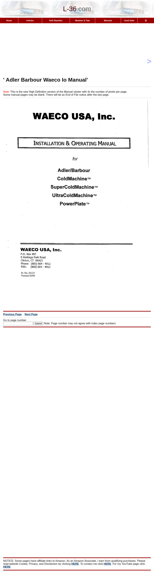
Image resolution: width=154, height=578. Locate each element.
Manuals (108, 20)
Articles (30, 20)
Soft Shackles (56, 20)
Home (9, 20)
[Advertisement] (77, 55)
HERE (75, 563)
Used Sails (129, 20)
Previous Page (12, 314)
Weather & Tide (82, 20)
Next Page (31, 314)
